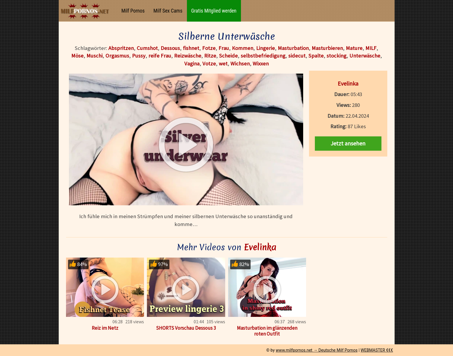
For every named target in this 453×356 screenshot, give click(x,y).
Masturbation (293, 48)
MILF (370, 48)
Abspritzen (121, 48)
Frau (223, 48)
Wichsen (240, 63)
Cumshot (147, 48)
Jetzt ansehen (348, 143)
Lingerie (265, 48)
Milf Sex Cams (167, 11)
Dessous (170, 48)
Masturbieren (327, 48)
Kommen (242, 48)
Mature (354, 48)
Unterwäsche (364, 55)
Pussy (138, 55)
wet (223, 63)
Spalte (316, 55)
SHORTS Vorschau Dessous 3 (186, 328)
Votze (209, 63)
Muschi (94, 55)
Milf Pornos (133, 11)
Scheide (228, 55)
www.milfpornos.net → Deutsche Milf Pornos (316, 350)
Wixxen (261, 63)
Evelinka (348, 83)
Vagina (191, 63)
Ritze (210, 55)
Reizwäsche (187, 55)
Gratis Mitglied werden (214, 11)
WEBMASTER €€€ (377, 350)
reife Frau (159, 55)
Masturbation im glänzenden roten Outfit (267, 331)
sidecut (297, 55)
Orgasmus (117, 55)
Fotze (209, 48)
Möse (77, 55)
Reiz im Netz (105, 328)
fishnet (191, 48)
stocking (336, 55)
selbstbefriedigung (263, 55)
